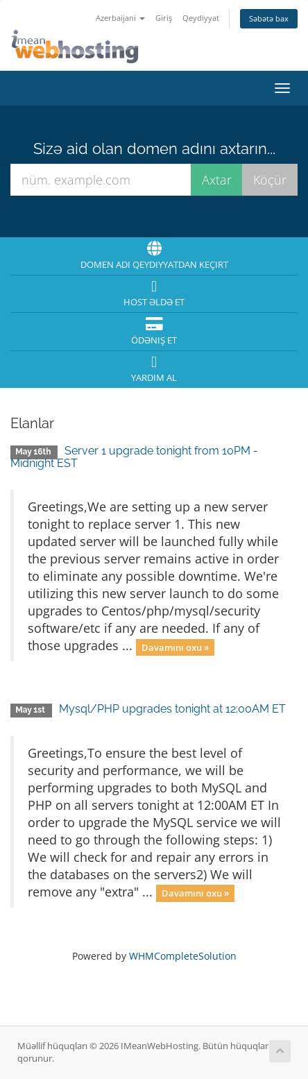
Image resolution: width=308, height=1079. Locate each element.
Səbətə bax (269, 18)
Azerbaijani (120, 17)
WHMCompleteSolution (183, 955)
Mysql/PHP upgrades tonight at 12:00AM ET (172, 708)
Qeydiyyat (200, 17)
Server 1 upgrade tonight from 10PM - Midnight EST (134, 457)
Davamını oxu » (175, 646)
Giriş (163, 17)
